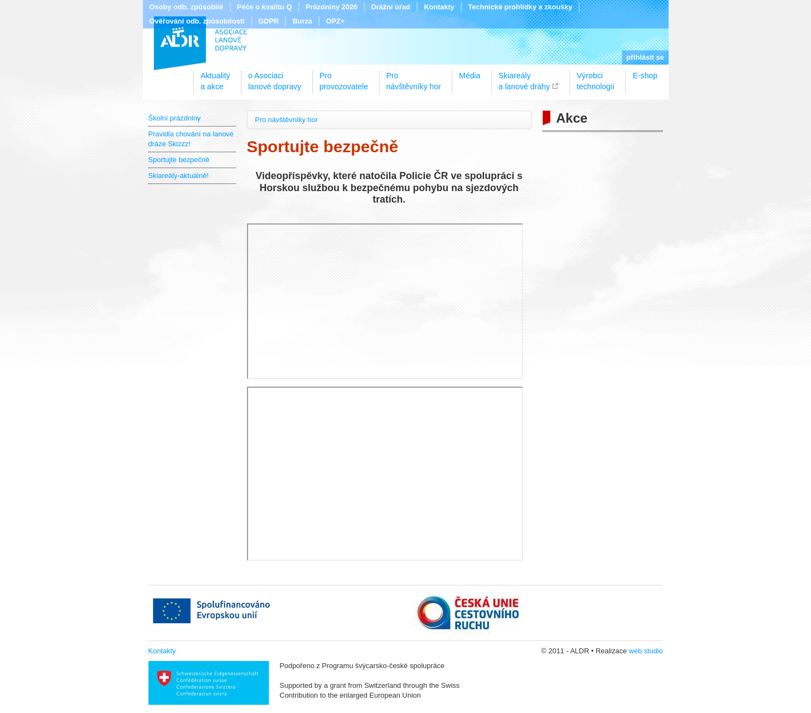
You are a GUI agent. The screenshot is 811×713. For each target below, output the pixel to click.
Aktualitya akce (215, 77)
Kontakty (439, 7)
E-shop (644, 75)
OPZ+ (335, 21)
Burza (302, 21)
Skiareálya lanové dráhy (524, 77)
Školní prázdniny (174, 118)
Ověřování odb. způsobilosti (197, 21)
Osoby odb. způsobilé (186, 7)
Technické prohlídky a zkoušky (520, 7)
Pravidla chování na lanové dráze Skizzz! (191, 139)
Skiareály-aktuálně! (178, 175)
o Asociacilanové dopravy (274, 77)
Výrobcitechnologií (595, 77)
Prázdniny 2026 (332, 7)
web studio (646, 651)
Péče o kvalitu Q (264, 7)
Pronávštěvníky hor (413, 77)
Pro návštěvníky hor (286, 120)
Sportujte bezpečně (179, 160)
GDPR (268, 21)
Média (469, 75)
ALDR (201, 43)
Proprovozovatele (343, 77)
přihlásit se (645, 57)
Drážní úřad (391, 7)
